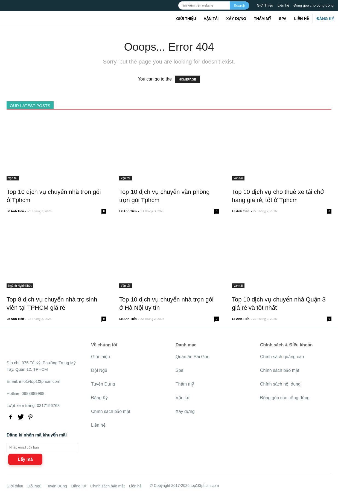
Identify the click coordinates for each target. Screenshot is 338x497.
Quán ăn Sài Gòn (192, 356)
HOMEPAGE (187, 79)
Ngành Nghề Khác (20, 286)
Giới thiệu (186, 18)
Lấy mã (25, 459)
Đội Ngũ (99, 370)
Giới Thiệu (265, 5)
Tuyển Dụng (103, 384)
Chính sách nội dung (280, 384)
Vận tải (211, 18)
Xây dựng (236, 18)
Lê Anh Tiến (15, 211)
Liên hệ (283, 5)
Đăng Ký (325, 18)
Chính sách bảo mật (110, 411)
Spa (283, 18)
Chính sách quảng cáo (282, 356)
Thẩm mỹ (262, 18)
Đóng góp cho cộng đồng (313, 5)
